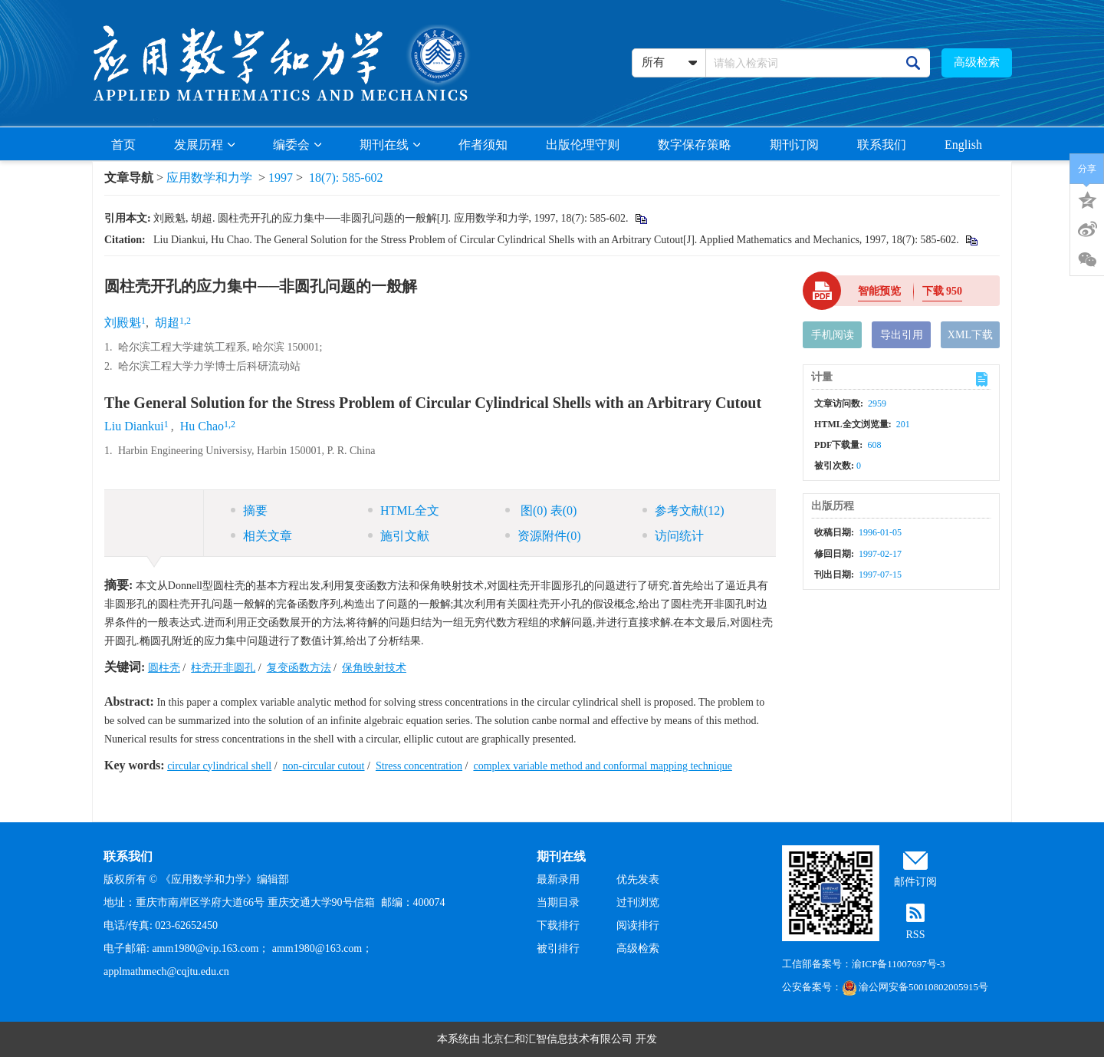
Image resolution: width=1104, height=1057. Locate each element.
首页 (123, 144)
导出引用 (901, 335)
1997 (280, 177)
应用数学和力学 (209, 177)
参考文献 (683, 510)
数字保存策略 (694, 144)
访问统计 (673, 535)
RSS (915, 934)
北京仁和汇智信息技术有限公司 (557, 1039)
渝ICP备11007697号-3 (898, 964)
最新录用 (558, 879)
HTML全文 (403, 510)
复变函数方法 (299, 667)
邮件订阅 (915, 881)
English (963, 144)
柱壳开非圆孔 (223, 667)
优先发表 (637, 879)
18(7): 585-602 (346, 177)
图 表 (541, 510)
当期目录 (558, 902)
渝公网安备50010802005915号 (915, 987)
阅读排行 (637, 925)
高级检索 (977, 62)
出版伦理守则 (582, 144)
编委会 (297, 144)
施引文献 (398, 535)
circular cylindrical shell (219, 766)
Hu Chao (202, 426)
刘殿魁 (122, 322)
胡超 (167, 322)
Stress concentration (419, 766)
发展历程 (204, 144)
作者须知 (483, 144)
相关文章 (261, 535)
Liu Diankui (134, 426)
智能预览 (879, 291)
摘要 (249, 510)
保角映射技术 (374, 667)
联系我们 (881, 144)
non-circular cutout (324, 766)
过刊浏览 (637, 902)
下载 (942, 291)
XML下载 (970, 335)
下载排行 (558, 925)
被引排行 (558, 948)
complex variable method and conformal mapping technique (602, 766)
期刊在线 (390, 144)
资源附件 (543, 535)
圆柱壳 (164, 667)
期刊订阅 (794, 144)
